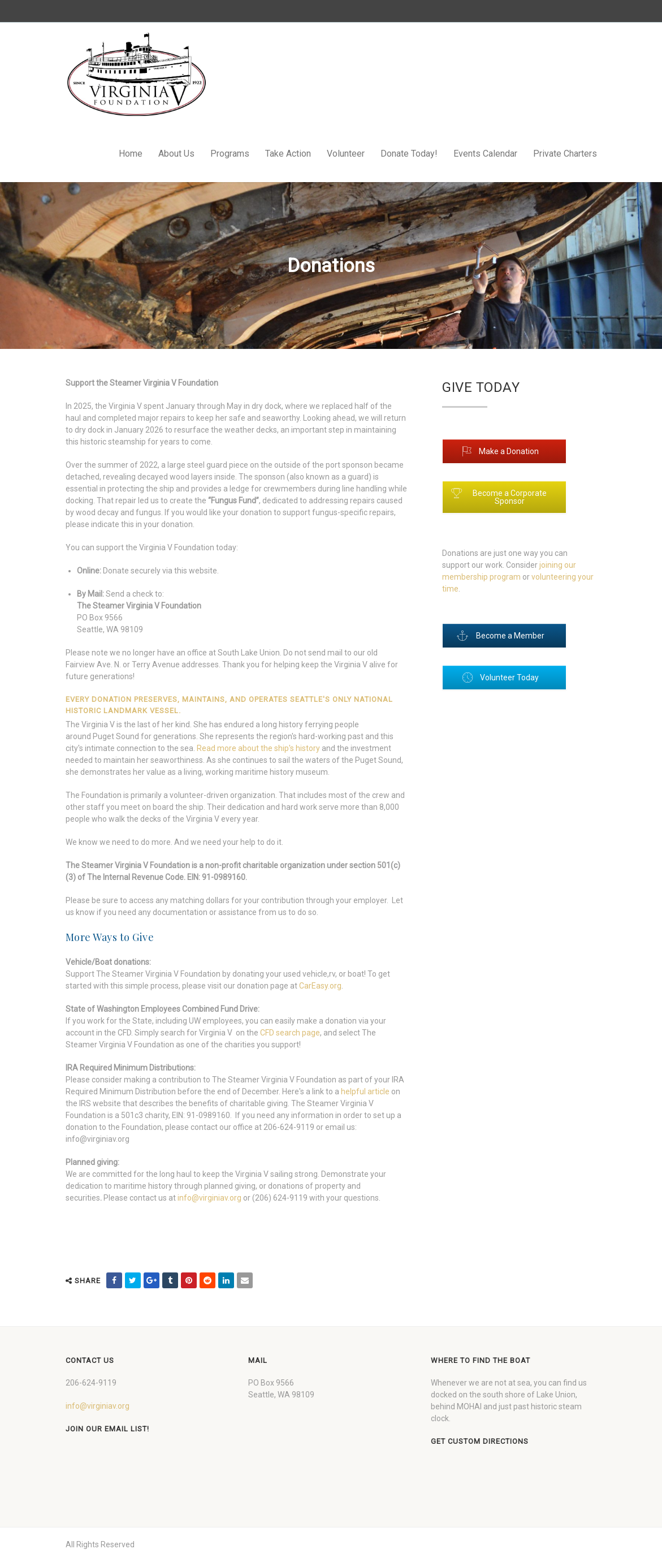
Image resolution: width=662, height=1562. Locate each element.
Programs (229, 153)
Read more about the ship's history (258, 748)
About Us (176, 153)
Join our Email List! (107, 1429)
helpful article (365, 1091)
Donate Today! (409, 153)
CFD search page (290, 1032)
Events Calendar (485, 153)
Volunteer (346, 153)
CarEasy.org (320, 985)
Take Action (288, 153)
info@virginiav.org (209, 1197)
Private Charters (565, 153)
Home (130, 153)
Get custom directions (480, 1441)
